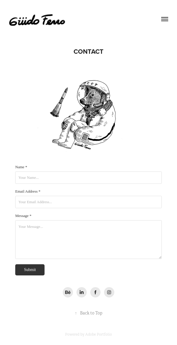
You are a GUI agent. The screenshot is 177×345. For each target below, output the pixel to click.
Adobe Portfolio (98, 334)
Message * (23, 215)
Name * (21, 167)
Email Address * (27, 191)
